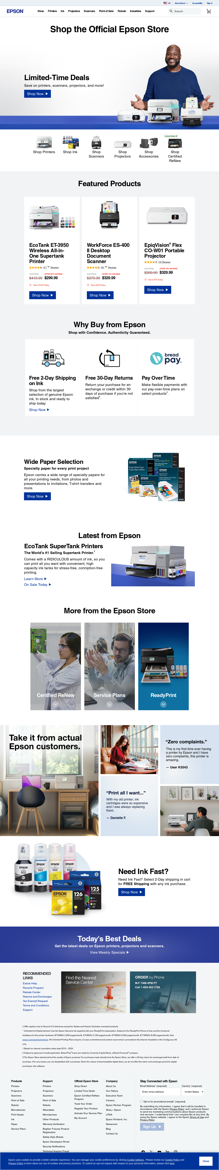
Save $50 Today (96, 285)
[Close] (206, 1161)
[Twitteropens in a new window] (151, 1152)
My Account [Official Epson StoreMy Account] (80, 1118)
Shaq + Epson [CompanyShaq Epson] (113, 1110)
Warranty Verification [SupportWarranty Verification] (54, 1124)
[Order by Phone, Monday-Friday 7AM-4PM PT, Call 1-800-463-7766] (163, 992)
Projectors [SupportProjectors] (48, 1091)
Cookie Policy (172, 1159)
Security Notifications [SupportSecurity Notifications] (54, 1146)
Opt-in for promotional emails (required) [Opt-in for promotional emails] (164, 1101)
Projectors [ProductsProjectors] (16, 1091)
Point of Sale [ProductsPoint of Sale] (18, 1100)
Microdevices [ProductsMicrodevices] (18, 1110)
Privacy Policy (177, 1109)
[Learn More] (35, 579)
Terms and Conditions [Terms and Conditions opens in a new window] (36, 1005)
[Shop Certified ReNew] (175, 149)
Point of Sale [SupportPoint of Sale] (49, 1100)
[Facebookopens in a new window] (143, 1152)
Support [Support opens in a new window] (27, 1009)
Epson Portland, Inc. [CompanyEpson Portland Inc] (117, 1119)
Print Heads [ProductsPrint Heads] (17, 1114)
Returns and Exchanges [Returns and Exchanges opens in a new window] (37, 996)
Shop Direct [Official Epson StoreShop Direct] (80, 1086)
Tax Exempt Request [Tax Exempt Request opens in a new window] (35, 1001)
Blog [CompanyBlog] (108, 1128)
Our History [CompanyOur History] (112, 1091)
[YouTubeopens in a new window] (159, 1152)
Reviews (54, 267)
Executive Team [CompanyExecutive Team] (114, 1095)
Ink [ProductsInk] (12, 1119)
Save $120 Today (39, 285)
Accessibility (197, 3)
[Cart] (208, 11)
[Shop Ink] (70, 144)
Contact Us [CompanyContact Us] (112, 1133)
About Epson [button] (181, 3)
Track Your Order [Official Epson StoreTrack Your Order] (83, 1103)
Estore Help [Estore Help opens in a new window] (30, 983)
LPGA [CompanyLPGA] (109, 1114)
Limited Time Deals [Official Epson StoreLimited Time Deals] (84, 1091)
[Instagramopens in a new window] (176, 1152)
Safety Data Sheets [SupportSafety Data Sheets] (53, 1137)
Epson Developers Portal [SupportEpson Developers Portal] (56, 1141)
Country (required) (192, 1086)
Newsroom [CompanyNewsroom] (111, 1124)
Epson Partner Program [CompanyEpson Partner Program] (118, 1105)
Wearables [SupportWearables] (48, 1110)
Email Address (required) (153, 1086)
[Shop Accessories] (148, 147)
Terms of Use (197, 1117)
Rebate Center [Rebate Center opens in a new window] (31, 992)
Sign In (209, 3)
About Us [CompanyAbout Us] (111, 1086)
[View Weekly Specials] (109, 952)
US (167, 3)
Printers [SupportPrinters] (47, 1086)
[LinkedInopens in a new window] (167, 1152)
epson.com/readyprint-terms (35, 1040)
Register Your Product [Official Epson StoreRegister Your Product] (86, 1108)
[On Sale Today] (37, 584)
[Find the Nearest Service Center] (94, 992)
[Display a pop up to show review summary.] (48, 267)
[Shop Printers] (44, 144)
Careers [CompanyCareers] (110, 1100)
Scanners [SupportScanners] (48, 1095)
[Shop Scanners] (96, 147)
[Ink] (62, 11)
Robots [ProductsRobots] (15, 1105)
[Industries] (135, 11)
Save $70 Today (153, 279)
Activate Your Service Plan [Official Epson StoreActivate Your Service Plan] (88, 1113)
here (172, 1163)
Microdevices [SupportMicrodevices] (50, 1114)
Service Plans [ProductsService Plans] (18, 1128)
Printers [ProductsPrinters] (15, 1086)
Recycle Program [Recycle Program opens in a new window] (33, 987)
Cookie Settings (135, 1159)
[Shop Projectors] (122, 147)
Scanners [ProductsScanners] (16, 1095)
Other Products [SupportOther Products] (51, 1119)
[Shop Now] (37, 94)
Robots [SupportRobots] (46, 1105)
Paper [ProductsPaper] (14, 1124)
